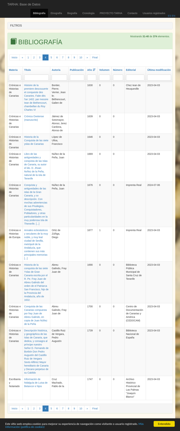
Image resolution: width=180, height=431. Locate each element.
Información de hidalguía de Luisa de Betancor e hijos (36, 383)
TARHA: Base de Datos (23, 4)
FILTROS (16, 25)
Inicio (14, 57)
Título (27, 70)
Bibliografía (39, 13)
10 (80, 57)
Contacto (132, 13)
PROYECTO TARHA (111, 13)
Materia (13, 70)
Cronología (88, 13)
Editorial (131, 70)
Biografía (72, 13)
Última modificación (159, 70)
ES (169, 15)
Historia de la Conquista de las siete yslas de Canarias (36, 140)
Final (95, 57)
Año (91, 70)
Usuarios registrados (154, 13)
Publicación (77, 70)
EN (173, 15)
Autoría (56, 70)
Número (117, 70)
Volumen (104, 70)
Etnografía (56, 13)
